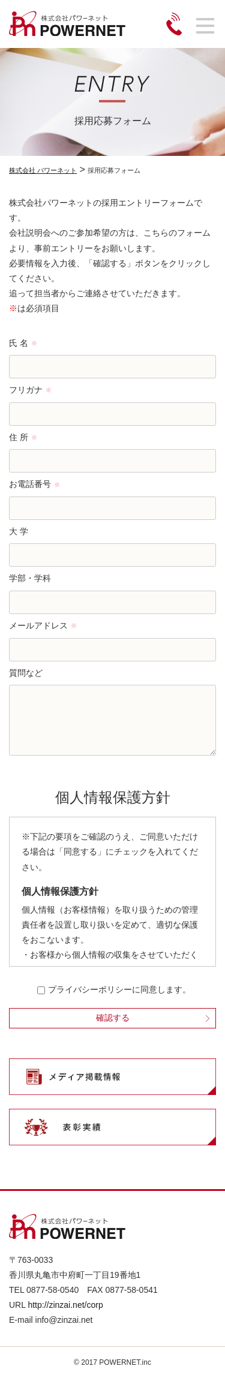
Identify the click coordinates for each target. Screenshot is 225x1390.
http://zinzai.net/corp (65, 1317)
